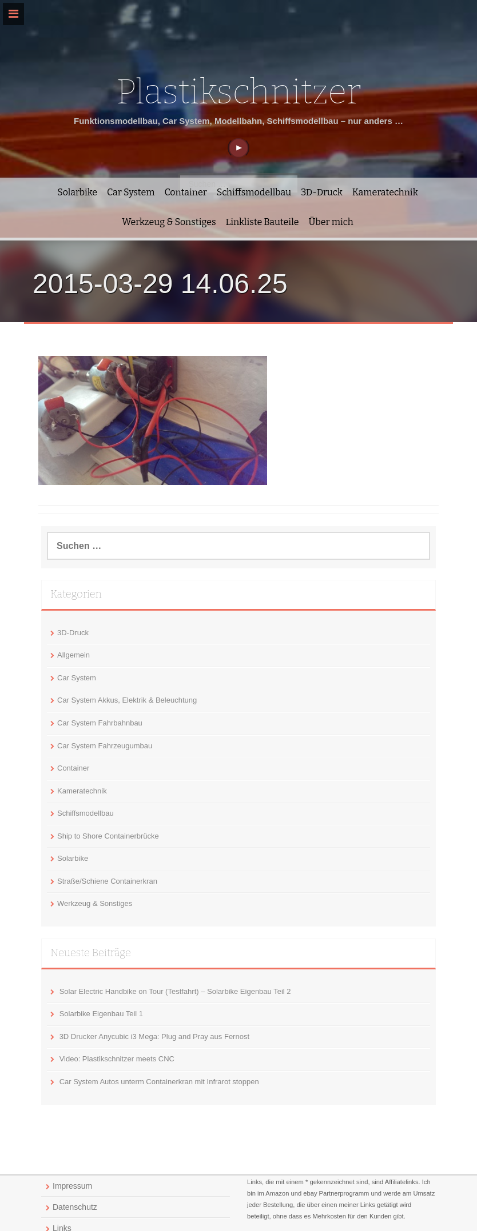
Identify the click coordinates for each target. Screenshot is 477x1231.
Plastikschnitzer (238, 92)
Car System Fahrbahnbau (99, 723)
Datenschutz (75, 1207)
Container (185, 192)
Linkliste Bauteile (262, 221)
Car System (130, 192)
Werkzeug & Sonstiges (169, 221)
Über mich (331, 221)
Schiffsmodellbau (254, 192)
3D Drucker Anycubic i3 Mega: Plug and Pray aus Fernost (154, 1036)
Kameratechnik (385, 192)
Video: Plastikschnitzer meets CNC (116, 1058)
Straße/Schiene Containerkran (107, 881)
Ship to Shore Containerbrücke (108, 836)
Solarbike (77, 192)
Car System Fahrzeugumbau (104, 745)
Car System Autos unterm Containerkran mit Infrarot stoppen (159, 1081)
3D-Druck (322, 192)
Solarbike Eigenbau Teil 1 (101, 1013)
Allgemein (73, 655)
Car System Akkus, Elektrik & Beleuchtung (127, 700)
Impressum (72, 1185)
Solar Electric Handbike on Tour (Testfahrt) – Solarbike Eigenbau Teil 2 (175, 991)
